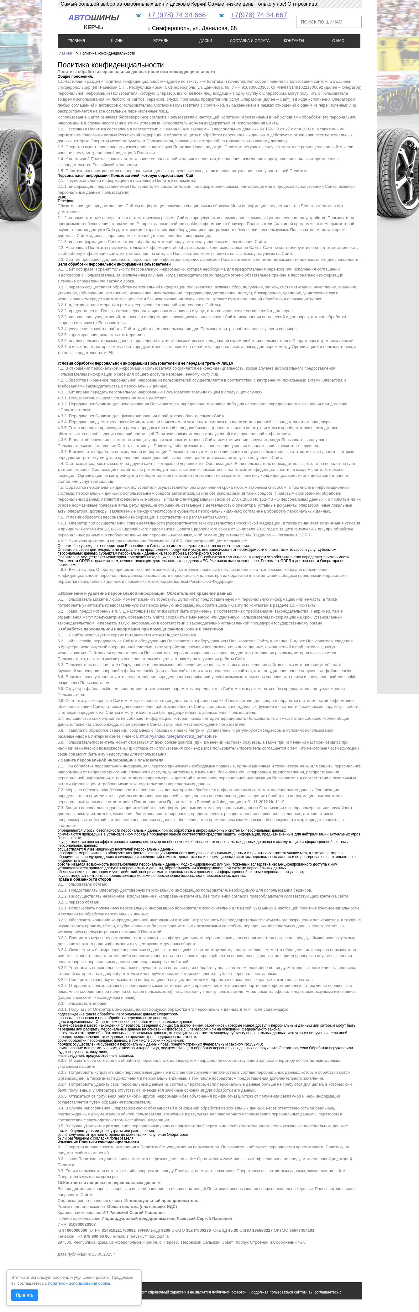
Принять (24, 1295)
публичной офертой (229, 1292)
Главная (65, 53)
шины (93, 21)
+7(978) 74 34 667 (259, 15)
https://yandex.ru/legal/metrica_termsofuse (178, 736)
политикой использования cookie (79, 1283)
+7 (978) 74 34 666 (177, 15)
